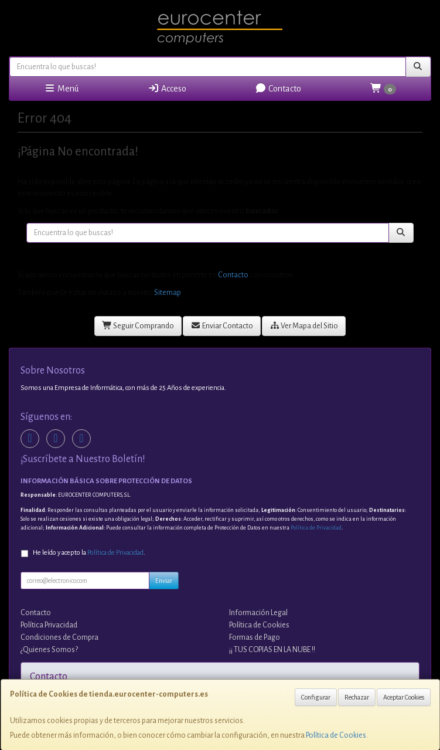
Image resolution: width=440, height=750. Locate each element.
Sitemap (167, 293)
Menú (61, 88)
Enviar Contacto (221, 325)
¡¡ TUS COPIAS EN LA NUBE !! (272, 650)
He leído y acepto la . (89, 552)
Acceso (167, 88)
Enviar (163, 580)
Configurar (315, 697)
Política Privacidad (49, 625)
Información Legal (258, 613)
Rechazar (357, 697)
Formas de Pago (254, 637)
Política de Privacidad (316, 528)
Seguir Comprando (138, 325)
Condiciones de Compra (59, 637)
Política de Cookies (336, 735)
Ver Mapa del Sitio (304, 325)
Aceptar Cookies (403, 697)
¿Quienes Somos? (49, 650)
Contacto (278, 88)
